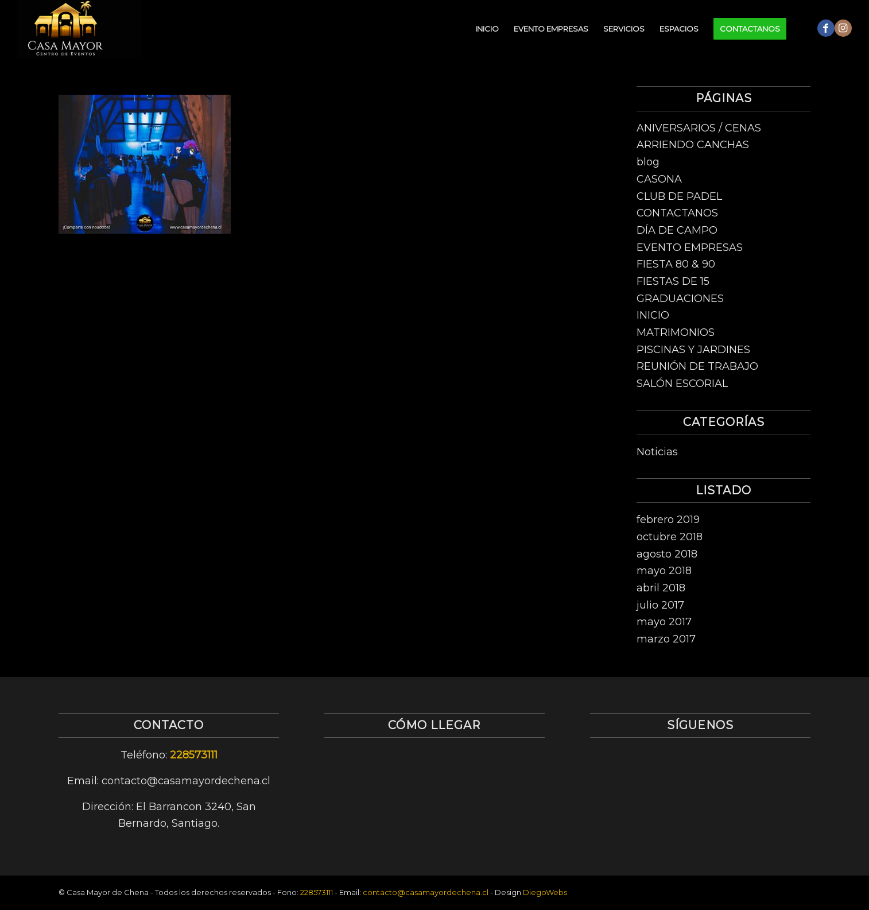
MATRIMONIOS (676, 332)
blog (648, 162)
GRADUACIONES (680, 298)
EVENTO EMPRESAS (690, 247)
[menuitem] (487, 28)
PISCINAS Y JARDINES (693, 349)
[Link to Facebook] (826, 28)
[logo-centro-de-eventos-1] (79, 28)
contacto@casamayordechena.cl (425, 892)
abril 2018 (661, 588)
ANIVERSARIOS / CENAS (699, 128)
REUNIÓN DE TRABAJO (697, 366)
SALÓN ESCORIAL (682, 383)
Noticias (657, 452)
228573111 (194, 755)
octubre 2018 (670, 536)
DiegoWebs (545, 892)
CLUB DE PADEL (679, 196)
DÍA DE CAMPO (677, 230)
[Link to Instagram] (843, 28)
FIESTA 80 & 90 (676, 264)
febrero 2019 (668, 519)
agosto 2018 (667, 554)
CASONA (659, 179)
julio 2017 (660, 605)
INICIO (653, 315)
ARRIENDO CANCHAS (693, 144)
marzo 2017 (666, 639)
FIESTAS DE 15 (673, 281)
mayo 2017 (664, 621)
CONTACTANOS (677, 213)
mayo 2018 (664, 570)
